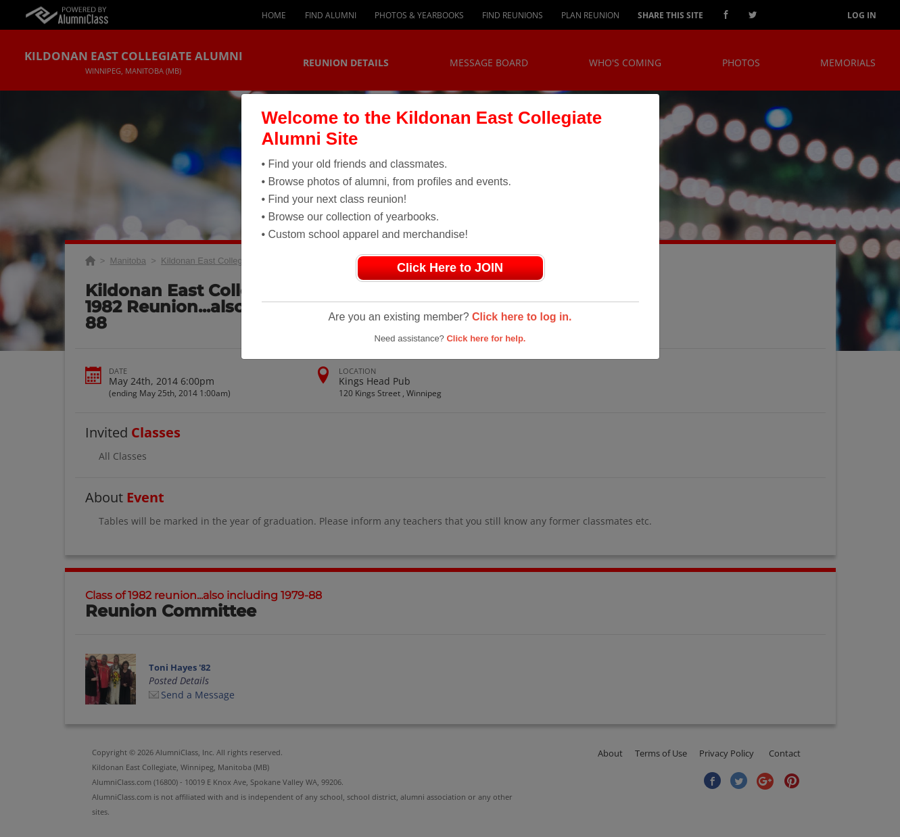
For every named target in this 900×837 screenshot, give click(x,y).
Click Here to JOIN (450, 267)
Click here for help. (485, 338)
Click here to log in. (522, 316)
